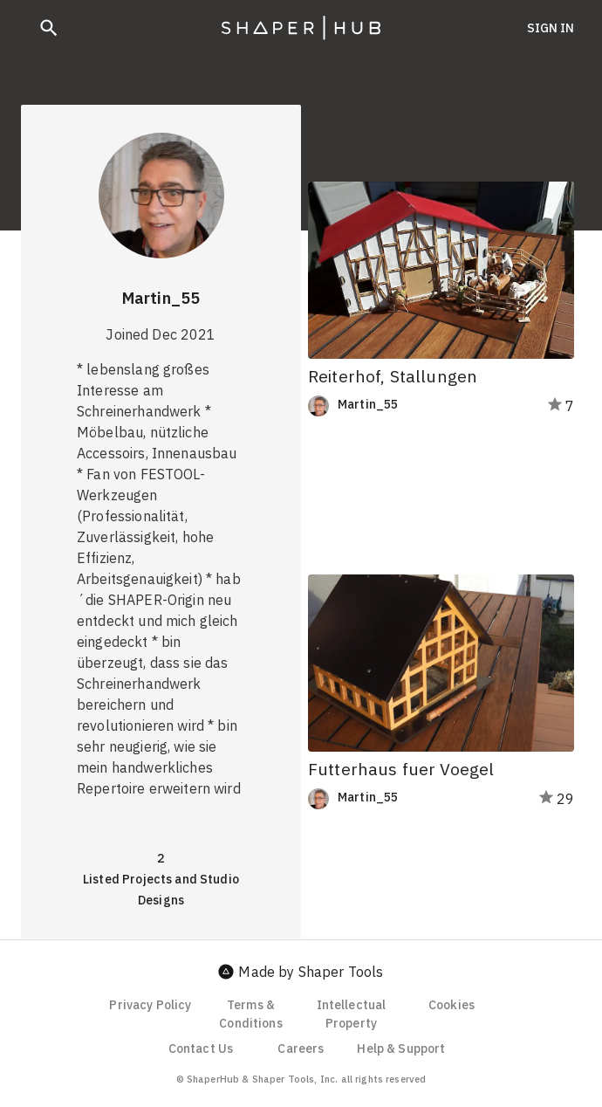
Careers (300, 1048)
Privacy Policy (150, 1005)
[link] (408, 405)
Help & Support (401, 1048)
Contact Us (201, 1048)
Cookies (451, 1005)
